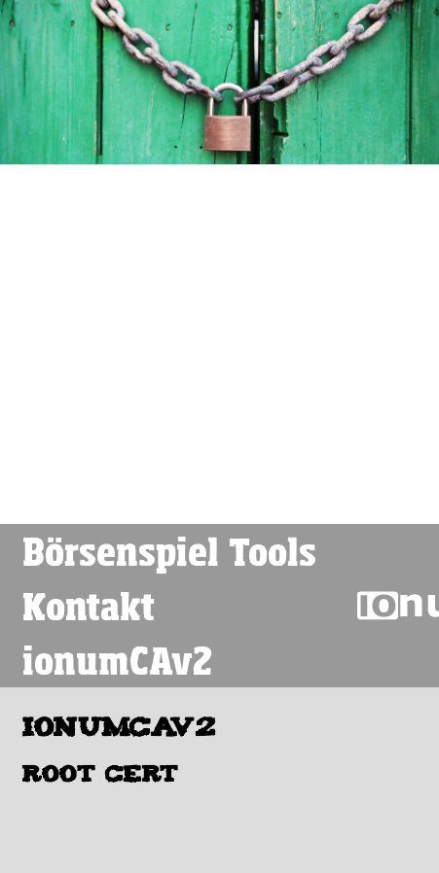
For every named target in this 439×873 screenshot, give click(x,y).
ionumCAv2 (117, 660)
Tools (272, 551)
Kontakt (88, 605)
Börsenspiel (120, 551)
